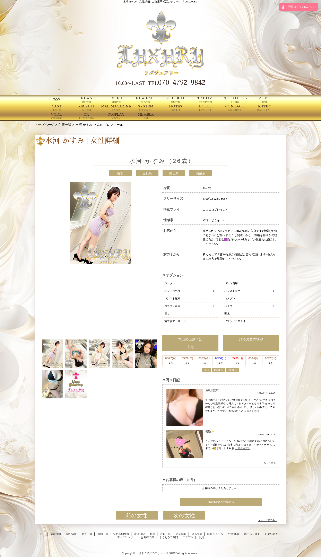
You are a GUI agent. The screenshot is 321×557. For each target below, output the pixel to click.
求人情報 (181, 534)
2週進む (232, 369)
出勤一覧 (102, 534)
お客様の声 (147, 537)
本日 (206, 369)
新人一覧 (87, 534)
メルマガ (197, 534)
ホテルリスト (252, 534)
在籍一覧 (64, 124)
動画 (152, 534)
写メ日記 (139, 534)
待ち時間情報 (121, 534)
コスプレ (188, 537)
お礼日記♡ (212, 390)
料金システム (215, 534)
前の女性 (136, 515)
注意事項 (233, 534)
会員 (201, 537)
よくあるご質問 (168, 537)
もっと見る (269, 462)
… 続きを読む (251, 410)
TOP (56, 99)
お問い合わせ (273, 534)
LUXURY (171, 553)
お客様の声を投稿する (220, 502)
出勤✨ (209, 431)
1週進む (218, 369)
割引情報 (71, 534)
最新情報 (55, 534)
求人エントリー (126, 537)
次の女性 (184, 515)
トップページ (44, 124)
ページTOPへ (269, 520)
